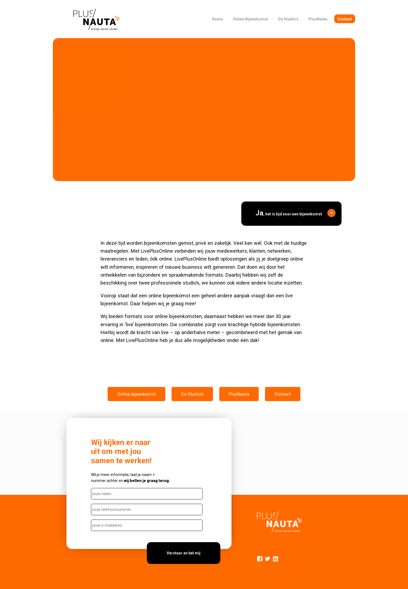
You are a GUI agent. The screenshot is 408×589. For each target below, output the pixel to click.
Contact (283, 394)
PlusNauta (239, 394)
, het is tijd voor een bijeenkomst (288, 213)
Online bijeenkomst (136, 394)
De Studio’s (192, 394)
